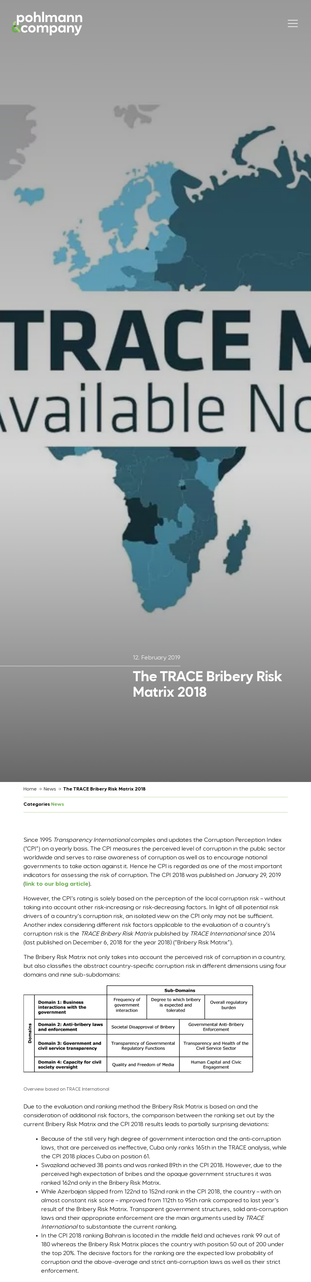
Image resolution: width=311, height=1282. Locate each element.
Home (30, 789)
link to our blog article (56, 884)
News (50, 789)
